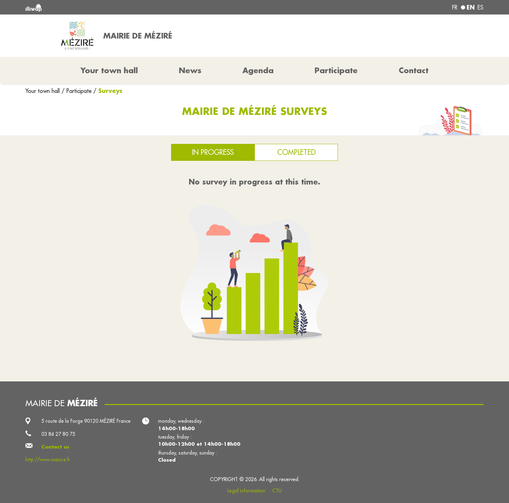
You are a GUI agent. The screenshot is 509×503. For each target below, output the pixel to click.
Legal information (246, 490)
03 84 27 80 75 (58, 434)
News (190, 70)
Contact (413, 70)
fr (454, 7)
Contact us (55, 447)
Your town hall (43, 90)
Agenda (258, 70)
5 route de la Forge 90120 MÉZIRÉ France (85, 421)
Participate (336, 70)
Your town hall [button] (109, 70)
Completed (296, 152)
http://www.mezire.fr (47, 459)
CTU (277, 490)
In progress (213, 152)
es (481, 7)
